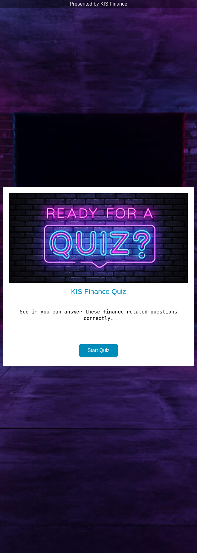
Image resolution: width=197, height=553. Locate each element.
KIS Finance (113, 4)
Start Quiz (98, 350)
